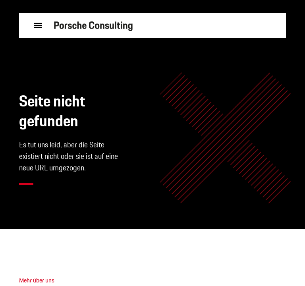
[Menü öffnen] (34, 25)
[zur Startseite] (93, 25)
